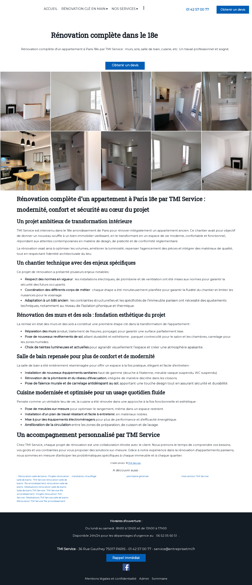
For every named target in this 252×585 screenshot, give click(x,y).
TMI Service (134, 462)
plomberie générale (137, 476)
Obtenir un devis (232, 9)
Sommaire (159, 578)
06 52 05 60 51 (166, 535)
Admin (144, 578)
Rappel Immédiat (126, 558)
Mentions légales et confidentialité (110, 578)
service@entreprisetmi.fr (174, 549)
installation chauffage (84, 476)
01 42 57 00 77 (139, 549)
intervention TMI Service (194, 476)
